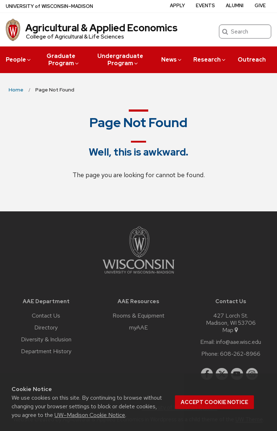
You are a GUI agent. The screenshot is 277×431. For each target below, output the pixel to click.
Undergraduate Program (120, 59)
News (172, 59)
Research (210, 59)
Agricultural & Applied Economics (101, 27)
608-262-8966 (240, 354)
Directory (46, 327)
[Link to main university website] (138, 275)
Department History (46, 351)
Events (205, 6)
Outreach (252, 59)
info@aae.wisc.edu (238, 342)
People (19, 59)
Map (230, 330)
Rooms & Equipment (138, 315)
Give (260, 6)
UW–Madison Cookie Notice (89, 415)
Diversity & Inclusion (46, 339)
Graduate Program (63, 59)
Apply (177, 6)
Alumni (234, 6)
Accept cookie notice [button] (214, 402)
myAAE (138, 327)
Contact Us (46, 315)
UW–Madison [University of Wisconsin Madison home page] (49, 6)
